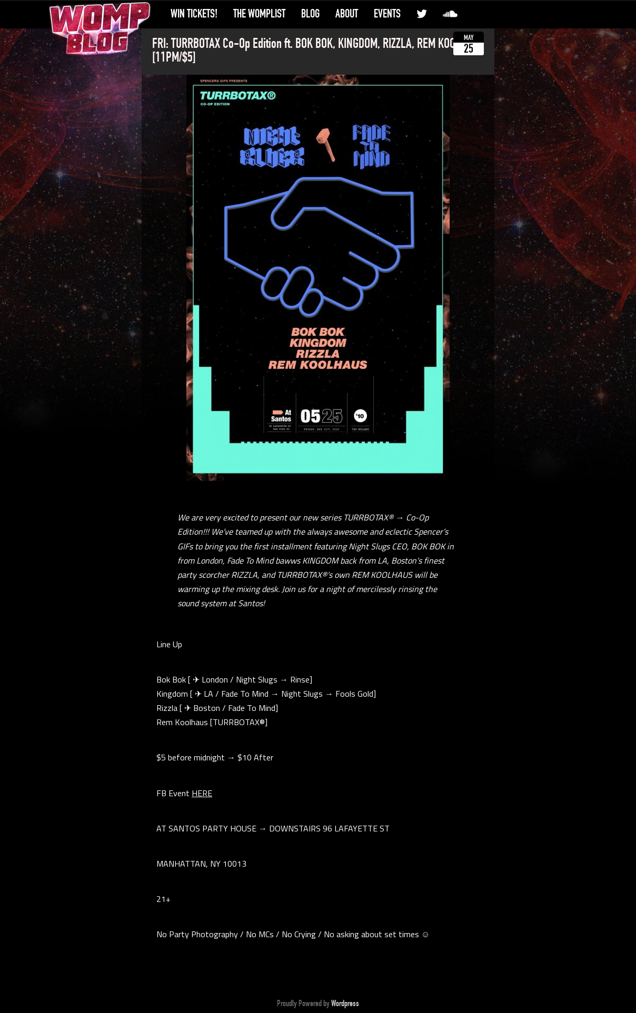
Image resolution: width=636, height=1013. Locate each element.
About (346, 13)
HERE (202, 793)
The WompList (259, 13)
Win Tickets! (194, 13)
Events (387, 13)
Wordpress (345, 1003)
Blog (310, 13)
